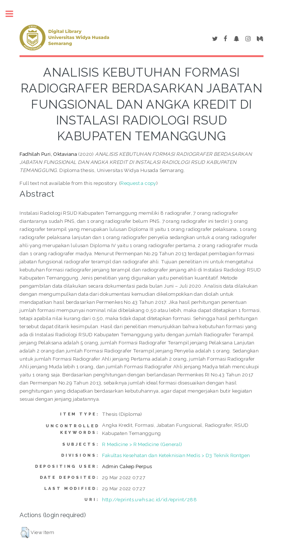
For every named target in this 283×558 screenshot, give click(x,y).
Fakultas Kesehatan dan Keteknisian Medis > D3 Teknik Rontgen (176, 455)
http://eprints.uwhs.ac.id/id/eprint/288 (149, 499)
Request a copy (138, 183)
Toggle (13, 14)
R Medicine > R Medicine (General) (142, 444)
